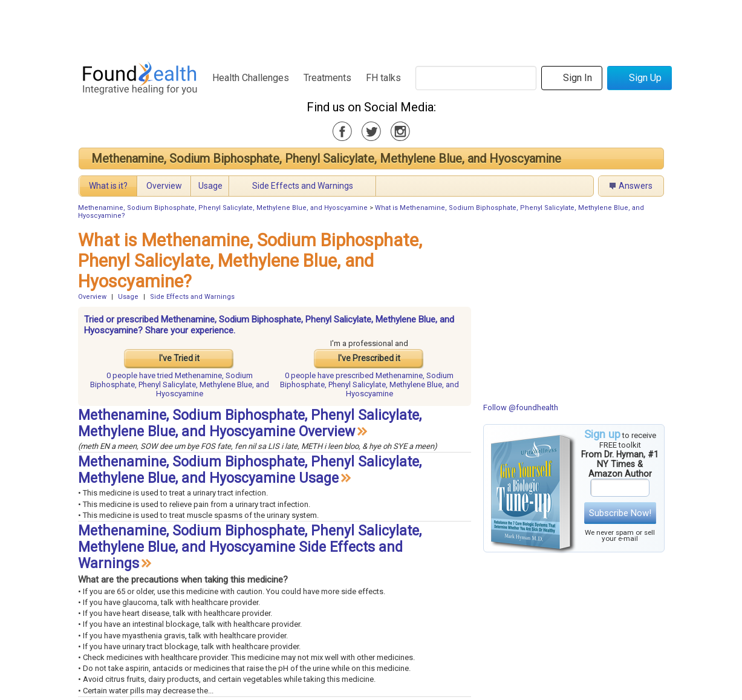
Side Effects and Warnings (302, 186)
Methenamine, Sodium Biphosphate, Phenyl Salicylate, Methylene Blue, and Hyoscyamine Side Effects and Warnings (249, 547)
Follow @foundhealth (520, 407)
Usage (210, 186)
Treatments (327, 77)
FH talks (383, 77)
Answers (636, 186)
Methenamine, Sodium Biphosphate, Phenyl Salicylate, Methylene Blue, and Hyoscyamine (326, 158)
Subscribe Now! (620, 513)
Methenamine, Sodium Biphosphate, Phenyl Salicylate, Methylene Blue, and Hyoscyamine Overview (249, 423)
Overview (164, 186)
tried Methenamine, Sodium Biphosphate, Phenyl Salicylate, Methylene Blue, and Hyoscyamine (179, 384)
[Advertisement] (371, 27)
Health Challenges (250, 77)
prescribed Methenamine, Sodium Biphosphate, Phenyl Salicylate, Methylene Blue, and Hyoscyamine (369, 384)
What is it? (108, 186)
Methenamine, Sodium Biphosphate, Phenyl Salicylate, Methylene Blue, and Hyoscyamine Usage (249, 470)
